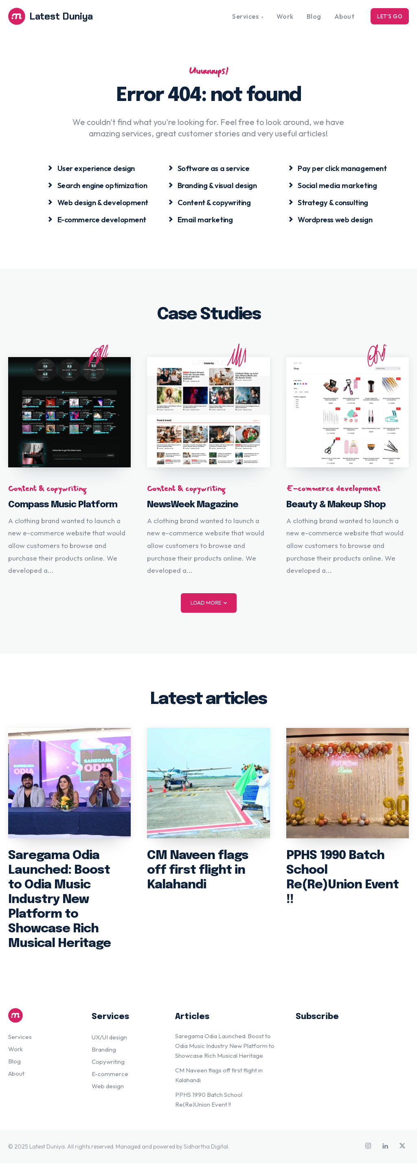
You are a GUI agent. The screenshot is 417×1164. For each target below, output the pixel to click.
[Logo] (58, 16)
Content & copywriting (47, 489)
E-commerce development (333, 489)
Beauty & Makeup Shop (336, 505)
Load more (209, 603)
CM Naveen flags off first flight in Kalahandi (197, 871)
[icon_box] (91, 168)
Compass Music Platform (62, 505)
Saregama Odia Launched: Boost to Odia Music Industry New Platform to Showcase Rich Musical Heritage (59, 900)
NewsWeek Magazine (192, 505)
